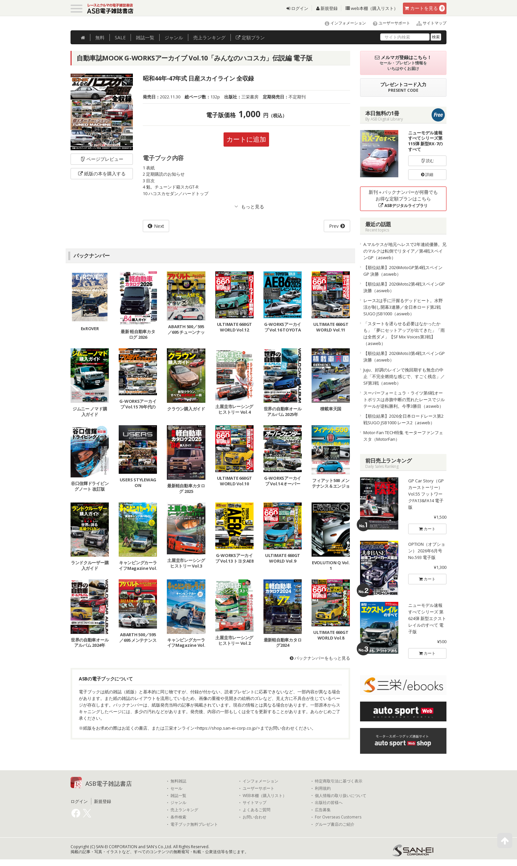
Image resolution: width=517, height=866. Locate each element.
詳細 (427, 174)
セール (176, 788)
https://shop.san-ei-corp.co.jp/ (227, 728)
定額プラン (250, 37)
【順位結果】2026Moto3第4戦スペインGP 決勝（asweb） (404, 356)
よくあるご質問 (256, 810)
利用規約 (323, 788)
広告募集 (323, 810)
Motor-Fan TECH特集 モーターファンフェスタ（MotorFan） (403, 436)
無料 (100, 37)
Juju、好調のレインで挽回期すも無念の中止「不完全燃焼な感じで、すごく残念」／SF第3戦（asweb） (404, 376)
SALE (120, 37)
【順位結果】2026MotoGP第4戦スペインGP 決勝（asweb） (402, 270)
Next (159, 226)
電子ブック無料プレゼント (194, 824)
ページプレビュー (101, 159)
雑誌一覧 (178, 795)
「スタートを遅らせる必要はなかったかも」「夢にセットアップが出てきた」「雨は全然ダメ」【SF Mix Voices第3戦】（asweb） (404, 333)
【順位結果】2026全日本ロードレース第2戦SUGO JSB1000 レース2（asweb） (403, 419)
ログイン (297, 8)
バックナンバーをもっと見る (320, 658)
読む (427, 160)
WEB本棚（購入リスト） (265, 795)
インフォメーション (342, 23)
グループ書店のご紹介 (334, 824)
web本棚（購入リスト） (372, 8)
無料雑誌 (178, 781)
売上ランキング (184, 810)
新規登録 (327, 8)
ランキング (209, 37)
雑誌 (145, 37)
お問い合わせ (254, 817)
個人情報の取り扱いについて (340, 795)
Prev (334, 226)
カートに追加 (246, 139)
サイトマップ (428, 23)
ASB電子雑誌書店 (108, 783)
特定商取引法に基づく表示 (338, 781)
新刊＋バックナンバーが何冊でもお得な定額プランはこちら (403, 198)
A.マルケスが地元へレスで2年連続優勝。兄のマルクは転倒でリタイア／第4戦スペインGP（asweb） (404, 250)
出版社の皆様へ (329, 802)
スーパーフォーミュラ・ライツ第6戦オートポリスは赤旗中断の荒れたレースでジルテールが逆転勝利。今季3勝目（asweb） (404, 399)
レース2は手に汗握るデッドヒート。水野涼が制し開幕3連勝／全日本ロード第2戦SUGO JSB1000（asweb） (403, 307)
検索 (436, 37)
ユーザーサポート (388, 23)
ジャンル (174, 37)
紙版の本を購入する (102, 173)
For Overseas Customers (338, 817)
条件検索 (178, 817)
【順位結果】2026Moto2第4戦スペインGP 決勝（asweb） (404, 287)
